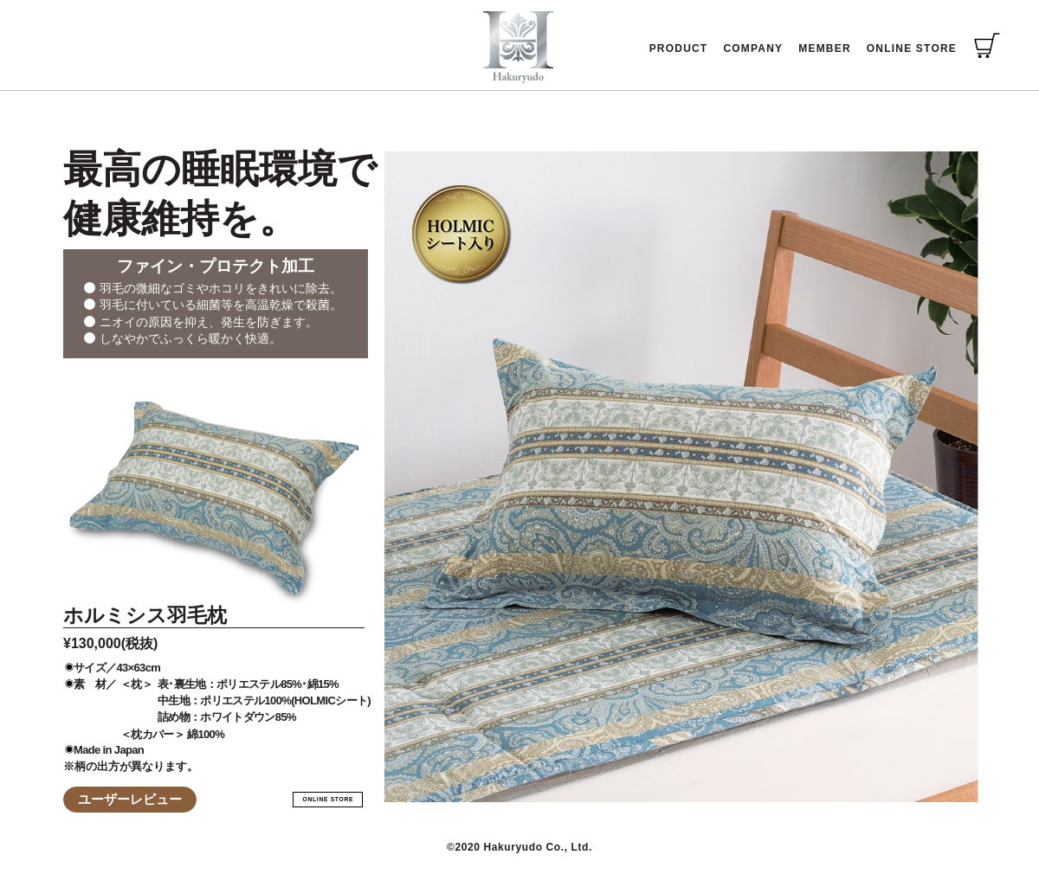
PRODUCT (678, 48)
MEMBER (824, 48)
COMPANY (753, 48)
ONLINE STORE (912, 48)
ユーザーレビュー (130, 799)
